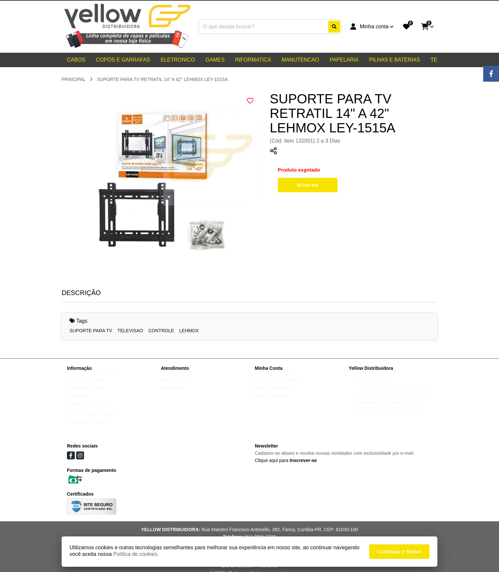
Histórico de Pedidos (276, 385)
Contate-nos (173, 376)
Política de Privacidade (90, 376)
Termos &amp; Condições (93, 419)
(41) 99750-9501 (375, 377)
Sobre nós (77, 402)
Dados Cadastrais (273, 376)
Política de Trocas (85, 385)
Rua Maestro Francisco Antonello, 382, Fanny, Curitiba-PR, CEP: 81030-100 (390, 414)
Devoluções (173, 393)
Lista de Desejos (272, 402)
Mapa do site (174, 385)
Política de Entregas (87, 411)
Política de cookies (86, 428)
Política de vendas (85, 393)
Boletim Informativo (274, 393)
